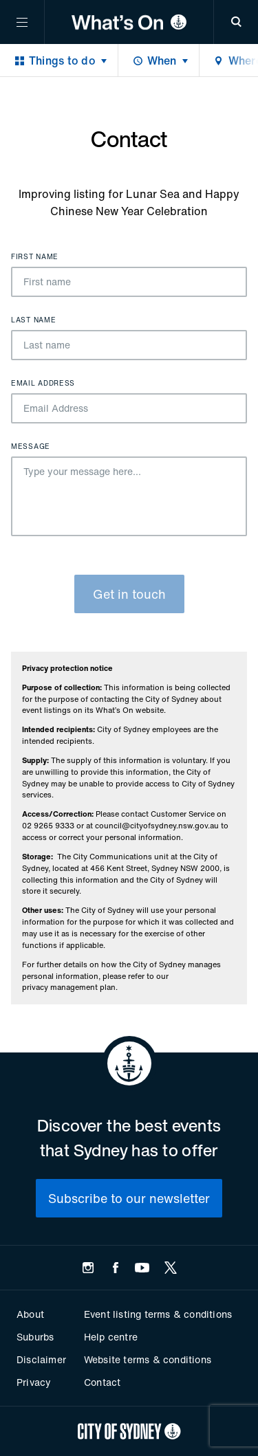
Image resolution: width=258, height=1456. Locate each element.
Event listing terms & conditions (158, 1314)
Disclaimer (41, 1359)
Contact (102, 1382)
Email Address (43, 383)
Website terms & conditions (147, 1359)
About (30, 1314)
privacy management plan (69, 987)
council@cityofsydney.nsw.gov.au (157, 825)
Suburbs (35, 1337)
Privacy (34, 1382)
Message (30, 447)
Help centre (111, 1337)
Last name (33, 320)
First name (34, 257)
